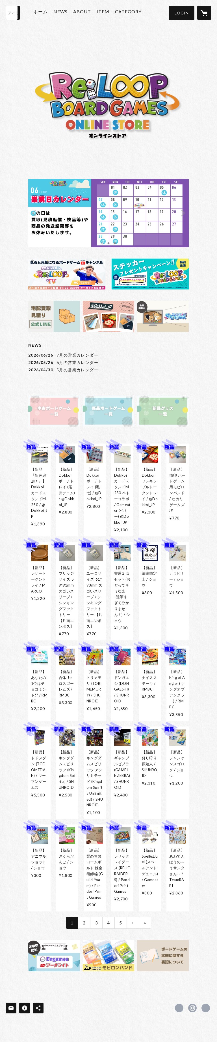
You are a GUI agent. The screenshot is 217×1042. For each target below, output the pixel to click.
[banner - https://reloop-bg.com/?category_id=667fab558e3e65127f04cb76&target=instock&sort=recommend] (108, 411)
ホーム (44, 12)
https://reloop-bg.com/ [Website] (205, 1008)
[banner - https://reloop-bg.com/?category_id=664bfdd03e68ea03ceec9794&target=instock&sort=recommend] (163, 411)
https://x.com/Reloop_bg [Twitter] (179, 1008)
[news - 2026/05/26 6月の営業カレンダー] (108, 362)
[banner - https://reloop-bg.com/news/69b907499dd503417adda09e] (150, 274)
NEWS (64, 12)
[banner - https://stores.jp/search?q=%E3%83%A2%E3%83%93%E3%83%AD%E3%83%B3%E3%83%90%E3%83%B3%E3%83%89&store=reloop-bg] (108, 955)
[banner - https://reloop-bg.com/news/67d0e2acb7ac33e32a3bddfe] (163, 316)
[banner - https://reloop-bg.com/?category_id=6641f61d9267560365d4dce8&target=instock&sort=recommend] (54, 411)
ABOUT (85, 12)
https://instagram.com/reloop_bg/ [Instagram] (192, 1008)
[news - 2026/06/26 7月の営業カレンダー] (108, 355)
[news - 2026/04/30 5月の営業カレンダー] (108, 370)
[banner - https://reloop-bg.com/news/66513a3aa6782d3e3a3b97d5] (54, 316)
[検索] (13, 13)
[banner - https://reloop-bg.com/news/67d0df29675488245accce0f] (54, 955)
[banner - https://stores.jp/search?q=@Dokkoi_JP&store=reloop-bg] (108, 316)
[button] (181, 13)
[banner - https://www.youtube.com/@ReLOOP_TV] (66, 274)
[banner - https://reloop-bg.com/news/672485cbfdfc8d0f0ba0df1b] (163, 955)
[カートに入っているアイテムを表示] (204, 13)
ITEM (106, 12)
